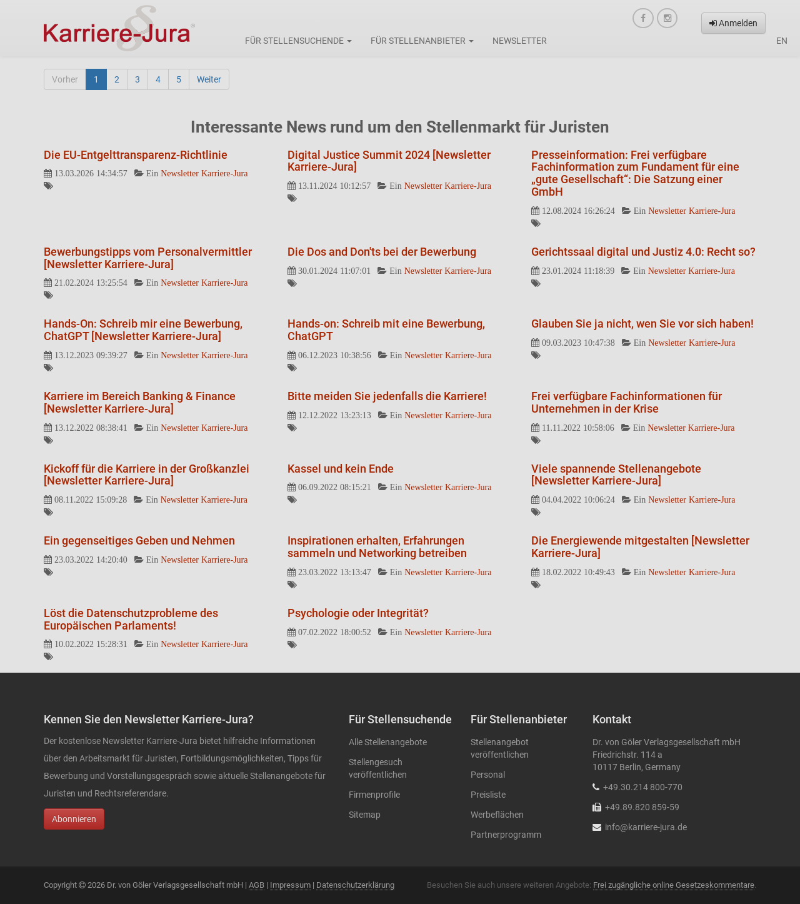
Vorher (65, 79)
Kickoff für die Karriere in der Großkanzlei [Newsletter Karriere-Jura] (146, 475)
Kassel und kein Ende (341, 468)
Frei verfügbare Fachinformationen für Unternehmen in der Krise (626, 402)
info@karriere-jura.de (646, 827)
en (782, 41)
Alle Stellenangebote (388, 742)
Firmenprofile (374, 795)
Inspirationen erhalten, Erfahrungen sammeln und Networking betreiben (377, 547)
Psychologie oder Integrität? (358, 613)
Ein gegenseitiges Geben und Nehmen (139, 540)
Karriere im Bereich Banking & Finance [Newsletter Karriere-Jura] (140, 402)
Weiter (209, 79)
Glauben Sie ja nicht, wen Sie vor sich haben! (642, 323)
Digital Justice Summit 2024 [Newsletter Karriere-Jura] (389, 161)
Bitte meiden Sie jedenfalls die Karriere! (387, 396)
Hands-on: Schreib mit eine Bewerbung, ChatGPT (386, 330)
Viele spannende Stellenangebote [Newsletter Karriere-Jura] (616, 475)
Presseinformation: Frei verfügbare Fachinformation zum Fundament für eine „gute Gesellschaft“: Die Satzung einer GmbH (635, 173)
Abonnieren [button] (74, 819)
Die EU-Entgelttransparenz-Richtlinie (136, 154)
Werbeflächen (497, 815)
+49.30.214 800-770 (642, 787)
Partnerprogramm (506, 835)
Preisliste (488, 795)
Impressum (290, 885)
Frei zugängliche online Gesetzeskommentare (673, 885)
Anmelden (733, 23)
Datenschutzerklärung (355, 885)
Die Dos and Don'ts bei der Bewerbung (382, 251)
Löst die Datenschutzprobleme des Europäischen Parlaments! (131, 619)
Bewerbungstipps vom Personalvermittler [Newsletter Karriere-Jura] (148, 258)
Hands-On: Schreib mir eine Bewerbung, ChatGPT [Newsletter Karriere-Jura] (143, 330)
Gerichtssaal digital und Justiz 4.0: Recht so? (643, 251)
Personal (488, 775)
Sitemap (365, 815)
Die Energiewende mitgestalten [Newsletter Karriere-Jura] (640, 547)
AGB (256, 885)
